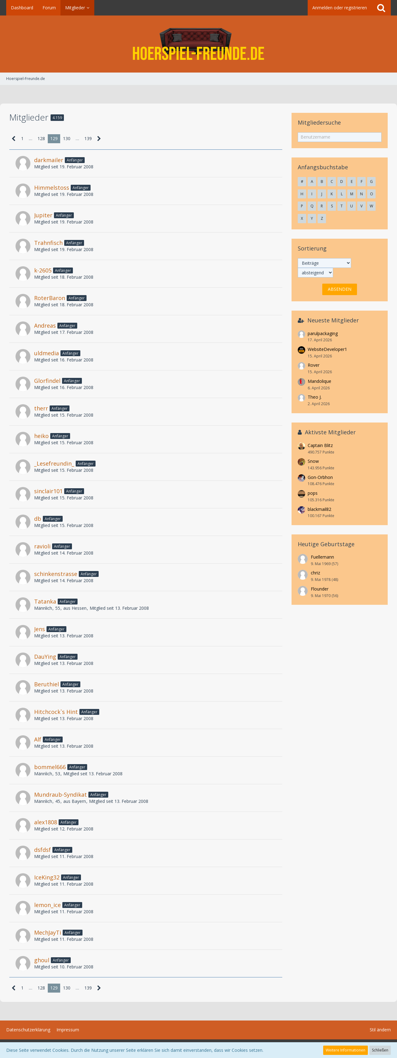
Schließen (380, 1050)
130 (66, 138)
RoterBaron (49, 298)
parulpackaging (323, 333)
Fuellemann (322, 557)
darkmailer (48, 160)
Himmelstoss (51, 187)
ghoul (41, 960)
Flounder (319, 589)
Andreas (45, 325)
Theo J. (315, 397)
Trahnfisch (48, 242)
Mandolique (319, 381)
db (37, 518)
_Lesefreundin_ (54, 463)
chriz (315, 573)
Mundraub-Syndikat (60, 794)
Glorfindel (47, 380)
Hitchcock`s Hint (56, 711)
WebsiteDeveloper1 (327, 349)
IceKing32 (47, 877)
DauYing (45, 656)
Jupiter (43, 215)
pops (313, 493)
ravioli (42, 546)
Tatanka (45, 601)
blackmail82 (319, 509)
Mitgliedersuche (319, 122)
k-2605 (42, 270)
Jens (39, 629)
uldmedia (46, 353)
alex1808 (45, 822)
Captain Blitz (320, 445)
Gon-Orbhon (320, 477)
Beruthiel (46, 684)
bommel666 (50, 767)
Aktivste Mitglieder (330, 432)
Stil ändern (380, 1030)
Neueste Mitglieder (333, 320)
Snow (313, 461)
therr (41, 408)
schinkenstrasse (55, 574)
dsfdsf (42, 849)
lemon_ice (47, 905)
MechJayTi (47, 932)
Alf (37, 739)
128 (41, 138)
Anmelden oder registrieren (339, 8)
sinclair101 (48, 491)
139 (88, 138)
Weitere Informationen (345, 1050)
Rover (313, 365)
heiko (41, 436)
